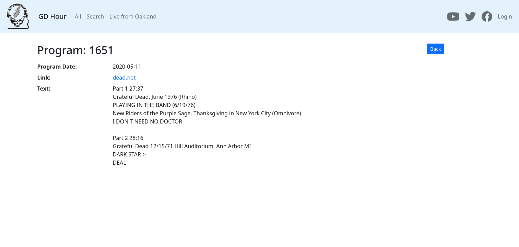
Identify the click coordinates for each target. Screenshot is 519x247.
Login (505, 16)
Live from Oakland (132, 16)
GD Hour (52, 16)
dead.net (124, 77)
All (78, 16)
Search (95, 16)
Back (435, 49)
